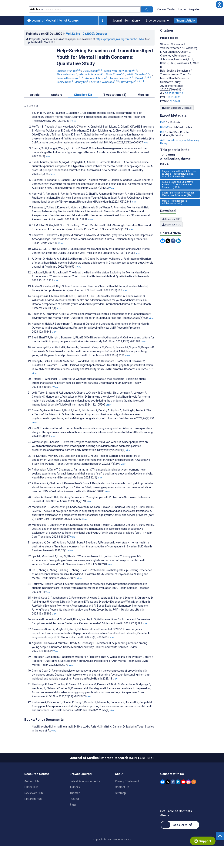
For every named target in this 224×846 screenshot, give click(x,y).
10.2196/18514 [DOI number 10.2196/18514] (174, 93)
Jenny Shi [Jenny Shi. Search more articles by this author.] (82, 82)
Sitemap (120, 793)
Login (182, 9)
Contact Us (122, 787)
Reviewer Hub (33, 793)
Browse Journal (81, 774)
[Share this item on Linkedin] (178, 240)
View (74, 121)
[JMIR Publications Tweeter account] (167, 781)
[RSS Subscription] (193, 781)
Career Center (166, 9)
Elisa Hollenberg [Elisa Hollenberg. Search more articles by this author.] (67, 74)
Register (194, 9)
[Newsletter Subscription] (180, 825)
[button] (219, 4)
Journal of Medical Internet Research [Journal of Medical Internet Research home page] (53, 20)
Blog (73, 805)
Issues (74, 799)
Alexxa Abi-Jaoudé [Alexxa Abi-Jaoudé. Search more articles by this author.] (91, 74)
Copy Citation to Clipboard (177, 108)
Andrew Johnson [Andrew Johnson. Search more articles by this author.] (96, 78)
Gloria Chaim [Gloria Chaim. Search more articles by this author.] (115, 74)
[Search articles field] (92, 9)
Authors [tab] (56, 95)
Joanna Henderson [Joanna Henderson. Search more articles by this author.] (70, 78)
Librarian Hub (33, 799)
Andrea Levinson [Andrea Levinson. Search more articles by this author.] (121, 78)
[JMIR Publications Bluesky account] (162, 781)
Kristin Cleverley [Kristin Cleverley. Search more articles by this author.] (139, 74)
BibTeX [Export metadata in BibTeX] (164, 127)
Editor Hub (31, 787)
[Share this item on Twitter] (167, 240)
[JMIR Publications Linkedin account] (178, 781)
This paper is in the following (180, 157)
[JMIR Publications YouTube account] (183, 781)
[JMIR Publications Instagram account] (188, 781)
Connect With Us (172, 774)
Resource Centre (36, 774)
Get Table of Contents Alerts (176, 813)
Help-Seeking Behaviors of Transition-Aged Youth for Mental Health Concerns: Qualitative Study (105, 57)
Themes (75, 793)
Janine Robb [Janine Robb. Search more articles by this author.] (65, 82)
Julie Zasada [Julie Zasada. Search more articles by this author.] (92, 70)
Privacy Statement (127, 781)
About (119, 774)
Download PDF (171, 219)
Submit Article (185, 20)
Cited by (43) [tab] (83, 95)
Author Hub (31, 781)
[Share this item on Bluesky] (162, 240)
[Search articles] (147, 9)
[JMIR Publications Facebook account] (173, 781)
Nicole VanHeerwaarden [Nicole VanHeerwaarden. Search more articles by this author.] (120, 70)
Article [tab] (35, 95)
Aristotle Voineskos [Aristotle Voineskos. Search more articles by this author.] (105, 82)
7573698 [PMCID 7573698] (174, 100)
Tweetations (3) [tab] (114, 95)
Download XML (171, 224)
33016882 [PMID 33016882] (174, 97)
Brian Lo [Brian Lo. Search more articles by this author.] (143, 78)
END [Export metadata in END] (163, 122)
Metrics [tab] (143, 95)
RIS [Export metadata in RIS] (162, 132)
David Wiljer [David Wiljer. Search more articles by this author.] (133, 82)
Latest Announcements (85, 781)
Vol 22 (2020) (87, 34)
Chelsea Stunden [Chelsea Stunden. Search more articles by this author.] (69, 70)
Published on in (67, 34)
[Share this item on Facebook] (173, 240)
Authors (75, 787)
